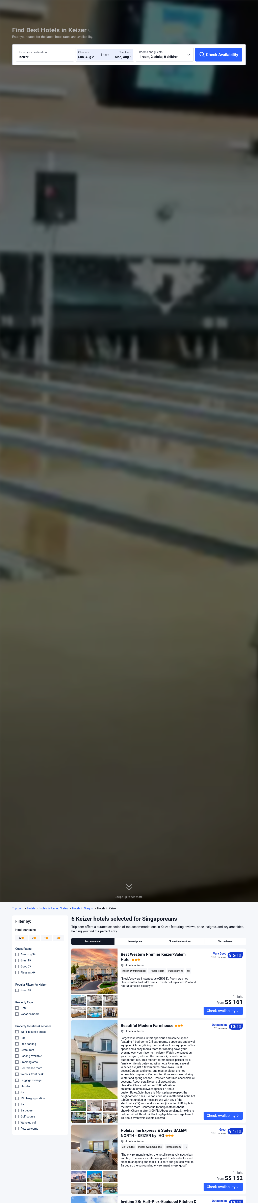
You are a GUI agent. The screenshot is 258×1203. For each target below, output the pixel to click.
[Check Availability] (218, 55)
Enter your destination (33, 52)
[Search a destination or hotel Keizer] (45, 55)
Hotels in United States (54, 908)
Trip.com (17, 908)
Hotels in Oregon (82, 908)
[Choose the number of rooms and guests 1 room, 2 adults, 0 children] (165, 54)
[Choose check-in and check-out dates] (90, 54)
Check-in (83, 52)
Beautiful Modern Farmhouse (147, 1016)
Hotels (31, 908)
